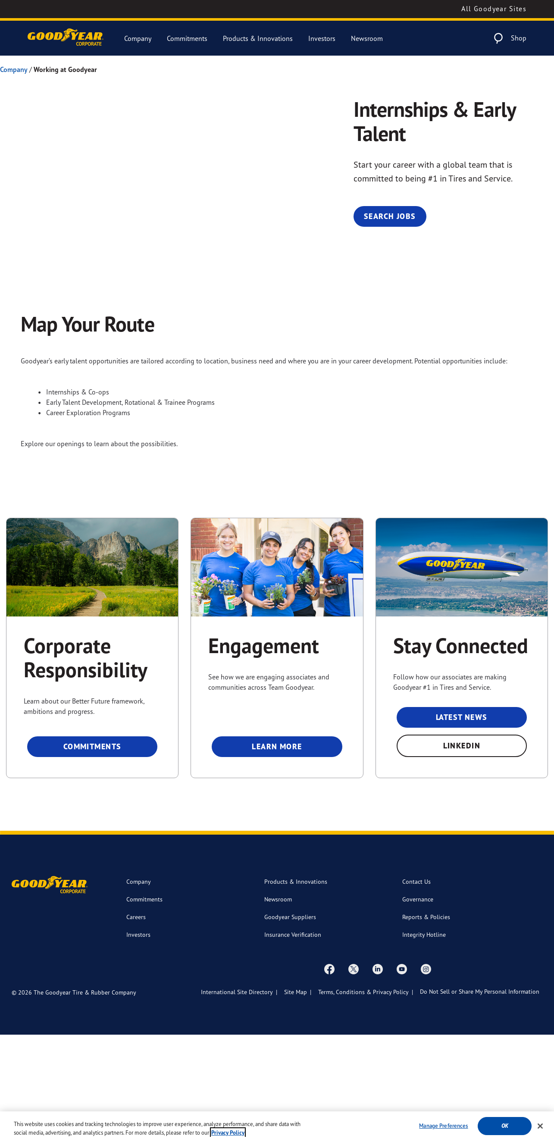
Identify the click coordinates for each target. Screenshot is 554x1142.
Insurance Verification (292, 1041)
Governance (417, 1006)
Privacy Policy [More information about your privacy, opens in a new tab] (227, 1132)
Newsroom (367, 38)
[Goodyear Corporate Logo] (65, 38)
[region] (277, 1126)
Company (137, 38)
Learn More (277, 854)
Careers (136, 1024)
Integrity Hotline (424, 1041)
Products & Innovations (258, 38)
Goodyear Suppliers (290, 1024)
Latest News (462, 824)
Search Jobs (390, 216)
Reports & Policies (426, 1024)
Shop (518, 38)
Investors (321, 38)
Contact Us (416, 988)
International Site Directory (237, 1099)
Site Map (295, 1099)
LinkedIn (462, 853)
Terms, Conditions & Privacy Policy (363, 1099)
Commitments (187, 38)
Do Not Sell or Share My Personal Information (479, 1098)
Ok (504, 1125)
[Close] (540, 1126)
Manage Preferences (443, 1125)
